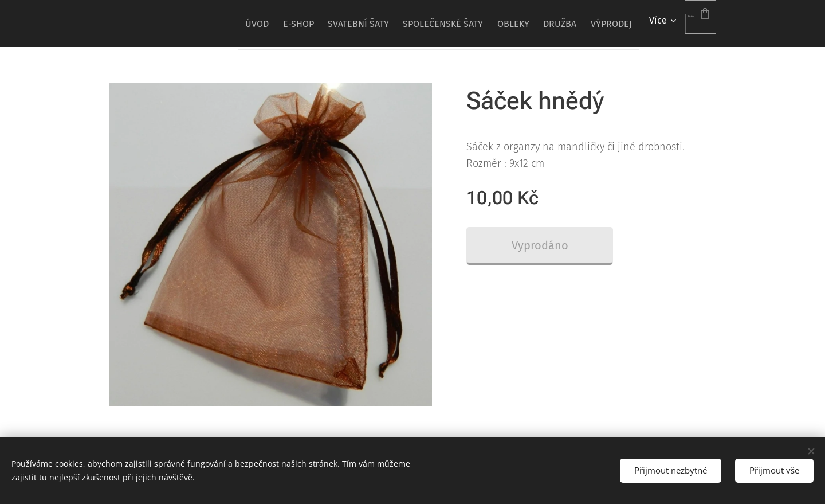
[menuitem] (190, 23)
